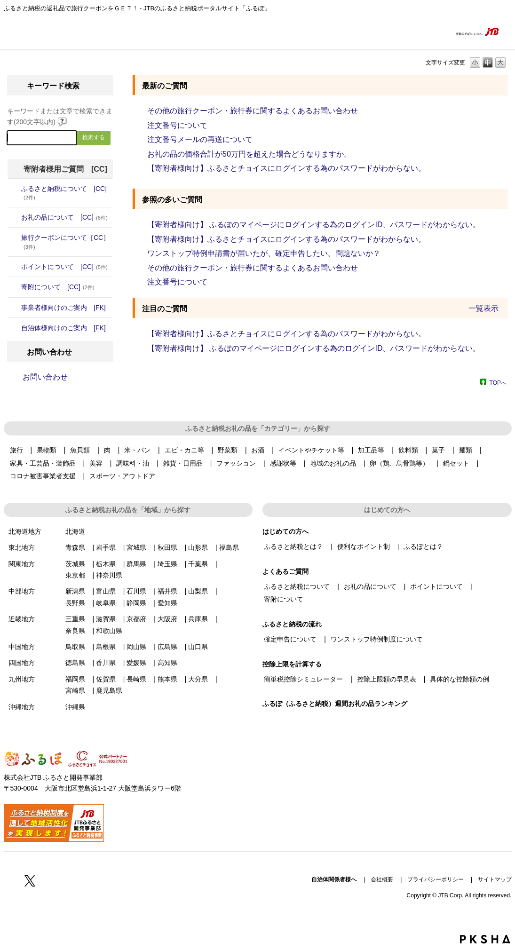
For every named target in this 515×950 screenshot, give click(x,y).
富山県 (106, 591)
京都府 (136, 619)
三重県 (75, 619)
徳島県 (75, 662)
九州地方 (21, 679)
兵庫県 (198, 619)
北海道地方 (24, 531)
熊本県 (167, 679)
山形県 (198, 547)
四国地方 (21, 662)
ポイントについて (436, 586)
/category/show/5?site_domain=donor (14, 266)
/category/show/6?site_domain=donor (14, 287)
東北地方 (21, 547)
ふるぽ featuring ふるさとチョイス (32, 32)
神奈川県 (109, 575)
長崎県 (136, 679)
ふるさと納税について (297, 586)
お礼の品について (370, 586)
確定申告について (290, 639)
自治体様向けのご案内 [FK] (63, 328)
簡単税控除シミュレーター (303, 679)
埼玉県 (167, 564)
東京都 (75, 575)
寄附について (283, 599)
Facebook (9, 880)
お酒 (257, 450)
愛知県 (167, 603)
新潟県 (75, 591)
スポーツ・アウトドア (122, 476)
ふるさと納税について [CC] (64, 192)
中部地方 (21, 591)
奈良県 (75, 630)
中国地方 (21, 646)
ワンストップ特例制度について (377, 639)
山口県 (198, 646)
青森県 (75, 547)
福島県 (229, 547)
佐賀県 (106, 679)
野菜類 (228, 450)
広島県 (167, 646)
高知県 (167, 662)
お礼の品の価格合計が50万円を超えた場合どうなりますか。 (249, 154)
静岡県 (136, 603)
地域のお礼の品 (333, 463)
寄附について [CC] (58, 287)
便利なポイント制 (363, 546)
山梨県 (198, 591)
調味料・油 (132, 463)
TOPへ (498, 383)
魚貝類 (80, 450)
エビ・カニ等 (184, 450)
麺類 (465, 450)
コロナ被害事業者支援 (43, 476)
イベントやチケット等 (311, 450)
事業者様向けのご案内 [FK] (63, 307)
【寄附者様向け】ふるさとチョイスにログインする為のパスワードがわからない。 (286, 168)
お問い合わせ (45, 377)
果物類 (46, 450)
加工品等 (371, 450)
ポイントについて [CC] (64, 266)
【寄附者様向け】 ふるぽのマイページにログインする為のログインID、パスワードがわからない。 (313, 225)
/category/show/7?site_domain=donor (14, 307)
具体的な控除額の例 (459, 679)
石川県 (136, 591)
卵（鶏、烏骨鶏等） (399, 463)
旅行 (16, 450)
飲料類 (408, 450)
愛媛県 (136, 662)
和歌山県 (109, 630)
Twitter (30, 880)
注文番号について (177, 125)
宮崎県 (75, 690)
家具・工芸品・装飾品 (43, 463)
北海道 (75, 531)
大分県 (198, 679)
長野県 (75, 603)
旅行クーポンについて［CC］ (65, 241)
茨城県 (75, 564)
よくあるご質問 (425, 32)
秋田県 (167, 547)
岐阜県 (106, 603)
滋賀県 (106, 619)
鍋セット (456, 463)
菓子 (438, 450)
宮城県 (136, 547)
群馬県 (136, 564)
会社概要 (382, 879)
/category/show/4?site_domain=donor (14, 217)
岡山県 (136, 646)
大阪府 (167, 619)
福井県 (167, 591)
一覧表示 (483, 308)
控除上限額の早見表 (386, 679)
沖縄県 (75, 707)
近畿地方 (21, 619)
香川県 (106, 662)
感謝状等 (283, 463)
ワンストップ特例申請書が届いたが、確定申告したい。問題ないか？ (263, 253)
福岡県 (75, 679)
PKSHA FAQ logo (485, 939)
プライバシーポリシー (435, 879)
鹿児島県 (109, 690)
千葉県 (198, 564)
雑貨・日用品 (183, 463)
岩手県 (106, 547)
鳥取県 (75, 646)
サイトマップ (495, 879)
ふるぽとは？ (423, 546)
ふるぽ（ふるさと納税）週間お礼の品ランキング (334, 703)
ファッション (236, 463)
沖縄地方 (21, 707)
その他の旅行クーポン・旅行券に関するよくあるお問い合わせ (252, 111)
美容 (96, 463)
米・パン (137, 450)
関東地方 (21, 564)
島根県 (106, 646)
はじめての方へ (380, 32)
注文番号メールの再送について (200, 139)
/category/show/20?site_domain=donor (14, 328)
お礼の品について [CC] (64, 217)
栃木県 (106, 564)
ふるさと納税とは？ (293, 546)
